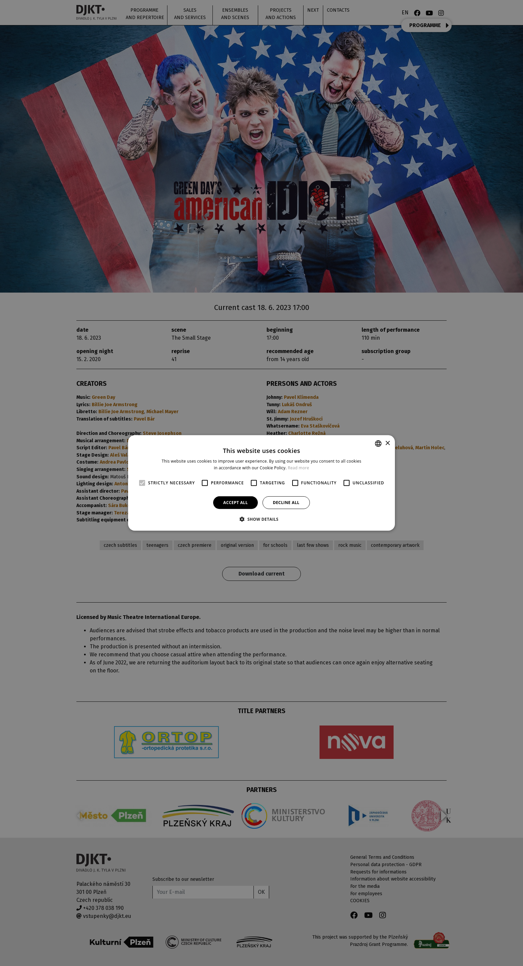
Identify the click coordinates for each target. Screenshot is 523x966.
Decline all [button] (286, 502)
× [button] (387, 443)
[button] (261, 519)
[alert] (261, 483)
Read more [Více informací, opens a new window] (298, 468)
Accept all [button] (235, 502)
